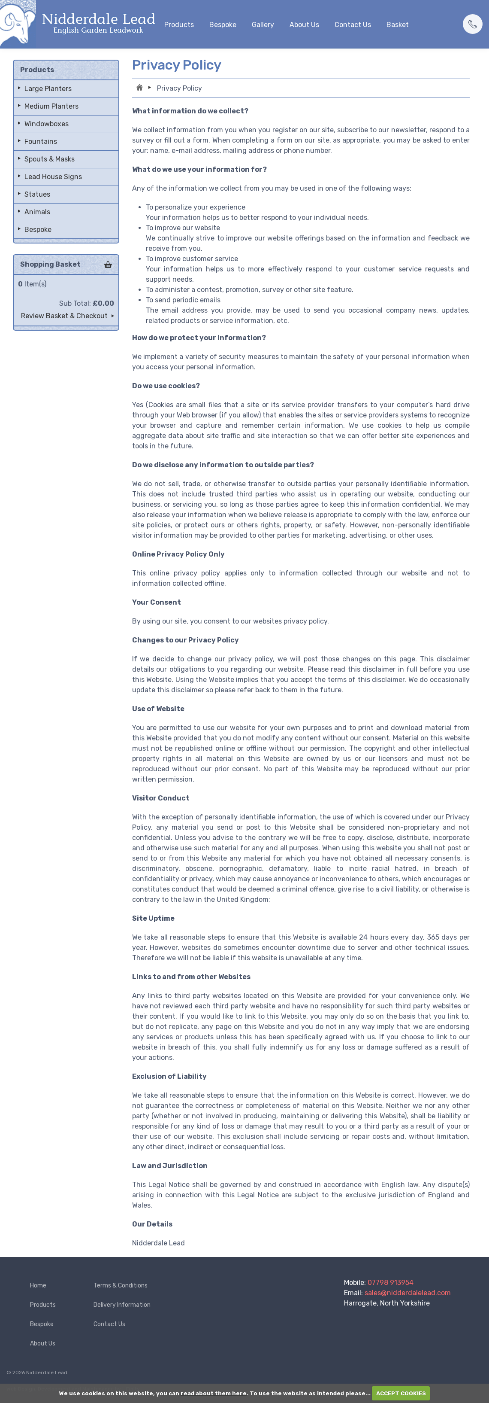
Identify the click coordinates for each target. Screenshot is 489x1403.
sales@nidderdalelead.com (408, 1293)
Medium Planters (51, 106)
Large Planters (48, 89)
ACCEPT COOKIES (401, 1393)
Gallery (263, 25)
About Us (304, 25)
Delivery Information (122, 1305)
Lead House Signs (53, 177)
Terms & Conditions (121, 1285)
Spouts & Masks (49, 159)
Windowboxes (46, 124)
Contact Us (353, 25)
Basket (397, 25)
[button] (473, 24)
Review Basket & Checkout (64, 316)
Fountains (40, 141)
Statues (37, 194)
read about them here (214, 1393)
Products (179, 25)
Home (140, 88)
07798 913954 (391, 1282)
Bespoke (222, 25)
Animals (37, 212)
